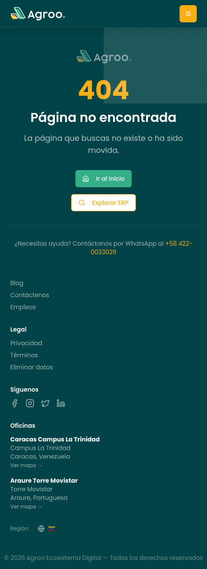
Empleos (23, 307)
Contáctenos (29, 295)
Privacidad (26, 343)
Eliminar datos (31, 367)
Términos (24, 355)
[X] (45, 403)
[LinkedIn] (61, 403)
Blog (16, 283)
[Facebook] (14, 403)
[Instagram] (30, 403)
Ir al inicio (103, 178)
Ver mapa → (26, 465)
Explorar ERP (103, 202)
